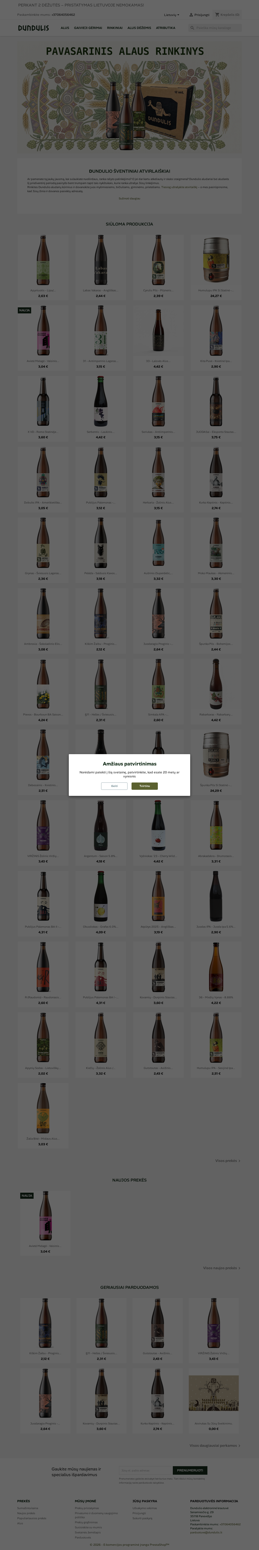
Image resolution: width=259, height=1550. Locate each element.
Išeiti (114, 786)
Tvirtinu (144, 786)
